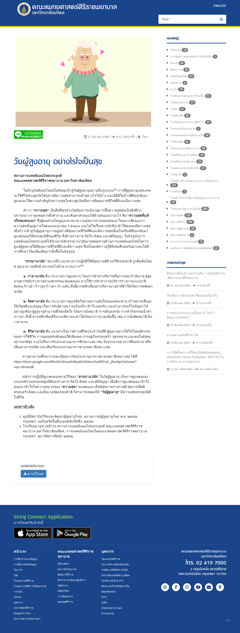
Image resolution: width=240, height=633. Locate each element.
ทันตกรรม (180, 70)
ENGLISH (219, 5)
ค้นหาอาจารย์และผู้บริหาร (73, 579)
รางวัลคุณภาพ (66, 596)
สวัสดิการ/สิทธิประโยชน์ (115, 569)
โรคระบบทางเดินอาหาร (189, 148)
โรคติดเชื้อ (180, 116)
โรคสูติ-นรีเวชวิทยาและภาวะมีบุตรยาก (195, 183)
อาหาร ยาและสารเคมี (188, 242)
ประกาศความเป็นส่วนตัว (28, 618)
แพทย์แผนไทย (183, 76)
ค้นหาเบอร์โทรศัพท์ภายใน (116, 586)
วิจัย (16, 575)
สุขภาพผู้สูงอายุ (183, 229)
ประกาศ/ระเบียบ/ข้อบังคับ (115, 564)
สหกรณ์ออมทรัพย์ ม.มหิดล (116, 575)
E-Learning (107, 613)
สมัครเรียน (64, 590)
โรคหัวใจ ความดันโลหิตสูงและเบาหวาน (196, 201)
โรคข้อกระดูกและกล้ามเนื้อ (191, 96)
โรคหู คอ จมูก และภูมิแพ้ (191, 209)
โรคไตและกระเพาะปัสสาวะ (191, 122)
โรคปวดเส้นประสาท (186, 129)
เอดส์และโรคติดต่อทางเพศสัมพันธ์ (196, 249)
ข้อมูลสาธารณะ (23, 613)
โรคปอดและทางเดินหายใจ (191, 135)
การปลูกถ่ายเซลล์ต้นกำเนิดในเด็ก (194, 57)
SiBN (104, 602)
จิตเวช (178, 63)
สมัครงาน (63, 585)
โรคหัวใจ (179, 192)
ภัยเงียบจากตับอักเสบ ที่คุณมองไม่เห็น (194, 296)
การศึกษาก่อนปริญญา (26, 558)
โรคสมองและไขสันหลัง (188, 168)
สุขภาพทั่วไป (182, 222)
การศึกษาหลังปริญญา (26, 564)
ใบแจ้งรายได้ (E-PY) (113, 580)
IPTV (104, 596)
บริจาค (18, 596)
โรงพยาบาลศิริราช (24, 580)
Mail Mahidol (108, 591)
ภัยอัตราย (179, 83)
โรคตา (178, 109)
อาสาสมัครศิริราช (24, 607)
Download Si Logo (112, 607)
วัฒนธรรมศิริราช (111, 558)
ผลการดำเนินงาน (68, 569)
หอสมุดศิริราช (66, 601)
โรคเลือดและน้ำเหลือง (188, 155)
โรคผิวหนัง (180, 142)
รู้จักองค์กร (64, 563)
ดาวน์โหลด (33, 474)
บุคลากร (18, 602)
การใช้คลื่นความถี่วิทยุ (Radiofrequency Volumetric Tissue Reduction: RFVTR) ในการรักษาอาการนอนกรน (195, 359)
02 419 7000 (210, 562)
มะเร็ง (177, 89)
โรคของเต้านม (183, 102)
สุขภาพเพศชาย (182, 235)
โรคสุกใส (179, 175)
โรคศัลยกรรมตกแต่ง (187, 161)
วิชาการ (18, 569)
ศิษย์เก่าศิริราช (66, 574)
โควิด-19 (179, 50)
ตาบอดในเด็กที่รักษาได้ (183, 337)
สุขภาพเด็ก (181, 216)
